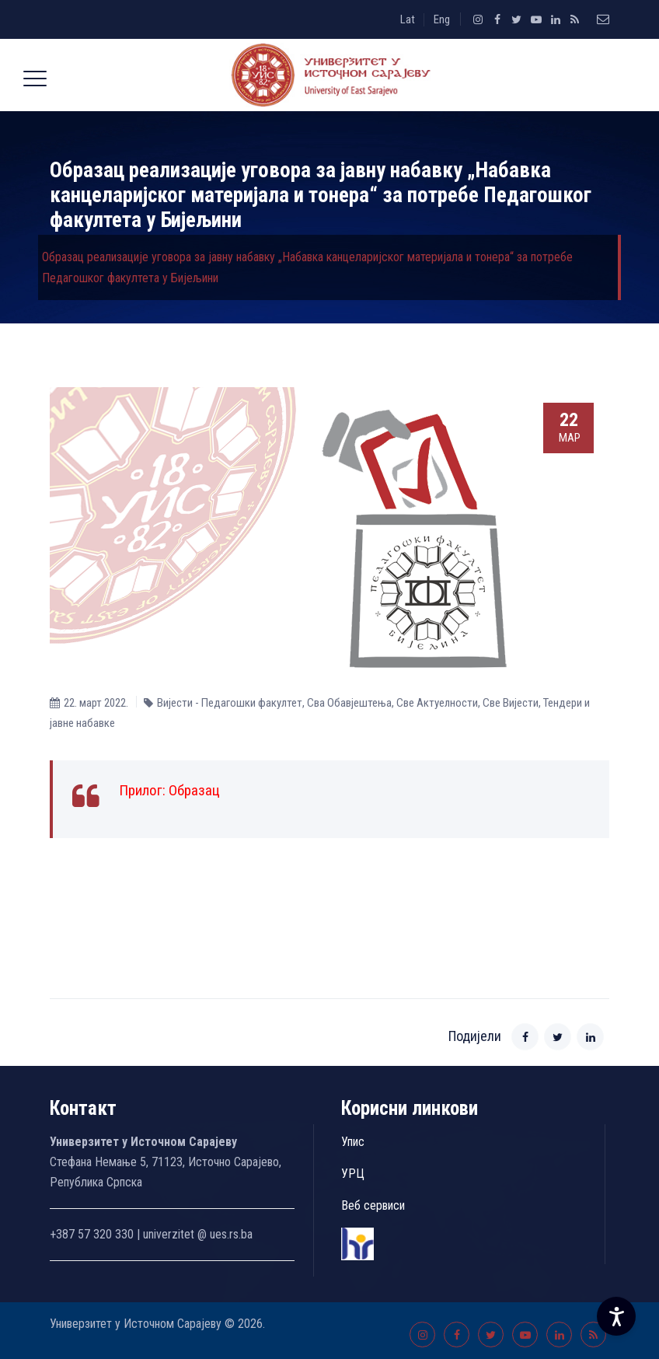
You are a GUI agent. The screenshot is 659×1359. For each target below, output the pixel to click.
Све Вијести (511, 703)
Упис (352, 1141)
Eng (442, 19)
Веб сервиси (373, 1205)
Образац (194, 790)
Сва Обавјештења (349, 703)
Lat (407, 19)
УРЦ (352, 1173)
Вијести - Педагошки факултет (229, 703)
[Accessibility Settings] (616, 1316)
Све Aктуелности (437, 703)
